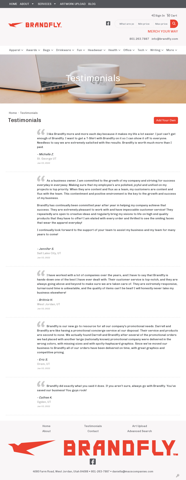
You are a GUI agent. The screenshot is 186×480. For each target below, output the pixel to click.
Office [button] (127, 50)
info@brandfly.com (165, 38)
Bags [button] (46, 50)
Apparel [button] (14, 50)
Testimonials (93, 426)
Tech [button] (141, 50)
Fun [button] (79, 50)
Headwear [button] (95, 50)
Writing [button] (155, 50)
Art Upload (139, 426)
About (46, 431)
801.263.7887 (139, 38)
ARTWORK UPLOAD (73, 4)
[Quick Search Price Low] (144, 24)
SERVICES (44, 4)
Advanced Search (139, 431)
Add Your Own (166, 120)
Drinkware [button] (63, 50)
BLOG (92, 4)
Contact (93, 431)
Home (13, 113)
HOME (13, 4)
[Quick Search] (125, 24)
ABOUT (24, 4)
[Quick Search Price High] (161, 24)
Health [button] (112, 50)
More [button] (170, 50)
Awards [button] (31, 50)
